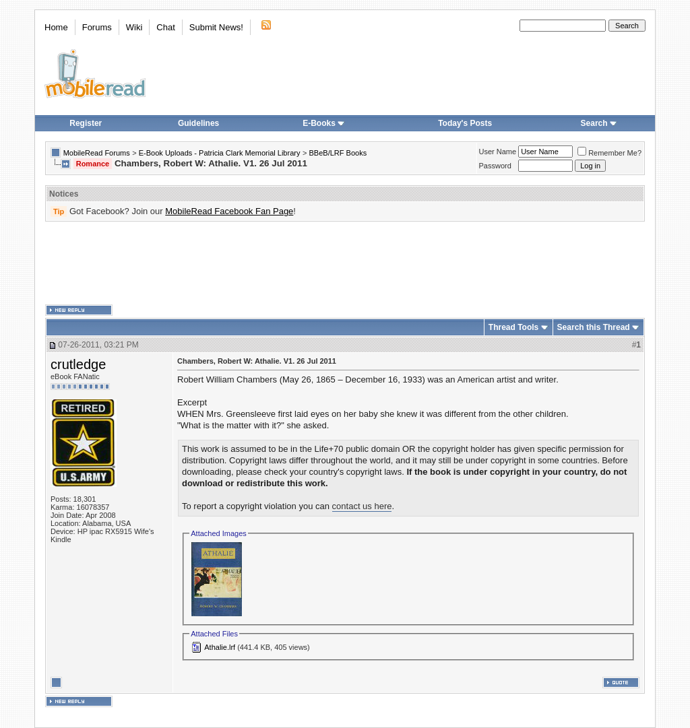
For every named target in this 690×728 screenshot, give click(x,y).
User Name (498, 151)
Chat (165, 27)
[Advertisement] (345, 263)
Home (56, 27)
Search (599, 123)
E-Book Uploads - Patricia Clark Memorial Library (220, 153)
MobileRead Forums (96, 153)
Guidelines (198, 123)
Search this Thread (593, 327)
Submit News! (216, 27)
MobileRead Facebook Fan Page (229, 211)
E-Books (324, 123)
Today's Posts (465, 123)
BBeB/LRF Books (338, 153)
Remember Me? (609, 153)
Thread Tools (513, 327)
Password (495, 166)
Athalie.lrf (219, 647)
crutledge (78, 364)
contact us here (362, 506)
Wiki (134, 27)
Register (85, 123)
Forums (97, 27)
